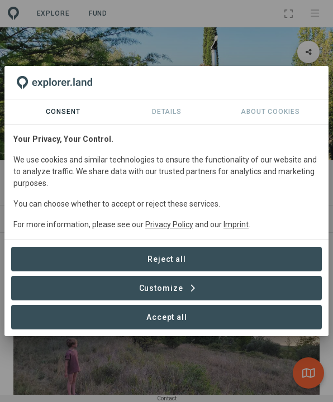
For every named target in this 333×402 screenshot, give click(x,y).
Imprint (236, 224)
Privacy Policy (169, 224)
